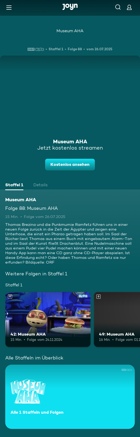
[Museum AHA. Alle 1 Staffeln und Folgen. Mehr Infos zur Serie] (70, 397)
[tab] (14, 185)
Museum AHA (70, 30)
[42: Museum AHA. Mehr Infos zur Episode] (48, 319)
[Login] (129, 7)
